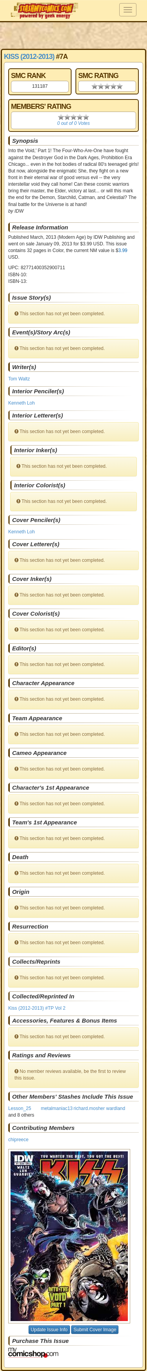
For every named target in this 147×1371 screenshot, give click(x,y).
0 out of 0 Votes (73, 123)
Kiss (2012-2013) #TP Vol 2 (37, 1008)
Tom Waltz (19, 379)
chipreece (18, 1139)
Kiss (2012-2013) (29, 56)
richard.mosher (89, 1108)
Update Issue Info (49, 1329)
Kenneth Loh (21, 403)
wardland (115, 1108)
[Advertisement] (73, 35)
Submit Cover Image (95, 1329)
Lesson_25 (19, 1108)
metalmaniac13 (56, 1108)
